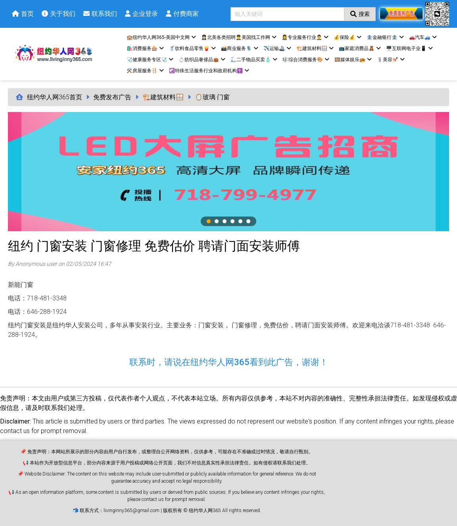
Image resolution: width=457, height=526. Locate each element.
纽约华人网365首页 (54, 97)
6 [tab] (248, 221)
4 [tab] (232, 221)
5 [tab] (240, 221)
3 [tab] (225, 221)
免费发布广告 (112, 97)
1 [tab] (209, 221)
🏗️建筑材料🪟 (163, 97)
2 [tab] (217, 221)
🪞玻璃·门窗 (212, 97)
